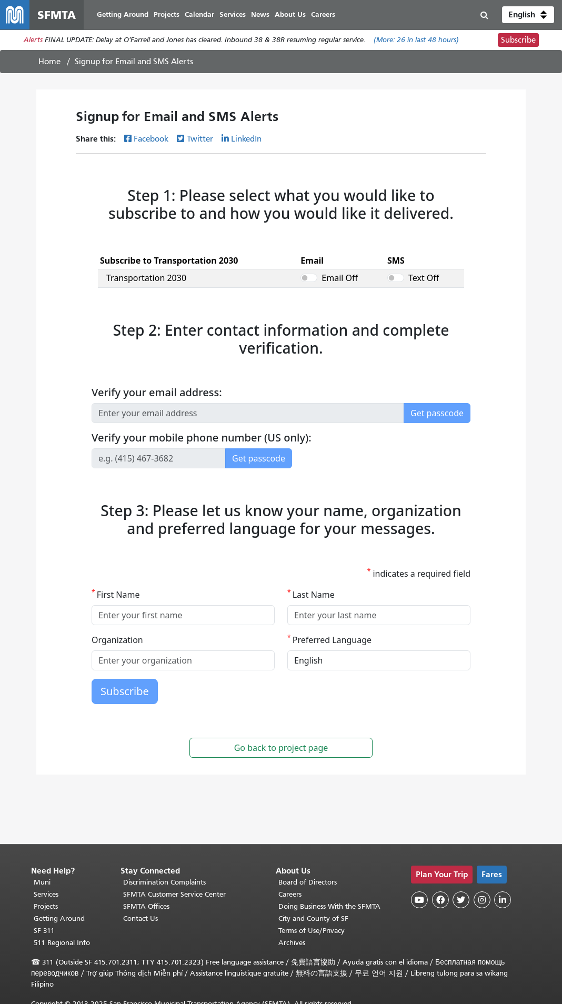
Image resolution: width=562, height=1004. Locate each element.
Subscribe (518, 40)
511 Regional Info (62, 943)
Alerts (33, 40)
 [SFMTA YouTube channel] (419, 900)
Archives (291, 943)
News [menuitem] (260, 14)
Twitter (200, 139)
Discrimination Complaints (164, 882)
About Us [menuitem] (290, 14)
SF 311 (44, 931)
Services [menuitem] (232, 14)
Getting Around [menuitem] (122, 14)
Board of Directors (307, 882)
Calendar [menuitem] (199, 14)
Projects (46, 906)
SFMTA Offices (146, 906)
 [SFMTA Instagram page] (482, 900)
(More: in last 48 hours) (416, 40)
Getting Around (59, 919)
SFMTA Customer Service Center (174, 894)
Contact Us (140, 919)
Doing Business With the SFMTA (329, 906)
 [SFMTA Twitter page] (461, 900)
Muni (42, 882)
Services (46, 894)
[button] (528, 14)
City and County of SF (313, 919)
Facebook (151, 139)
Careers (290, 894)
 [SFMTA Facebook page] (440, 900)
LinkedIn (246, 139)
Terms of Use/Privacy (311, 931)
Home (49, 61)
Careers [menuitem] (323, 14)
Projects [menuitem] (166, 14)
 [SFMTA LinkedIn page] (502, 900)
